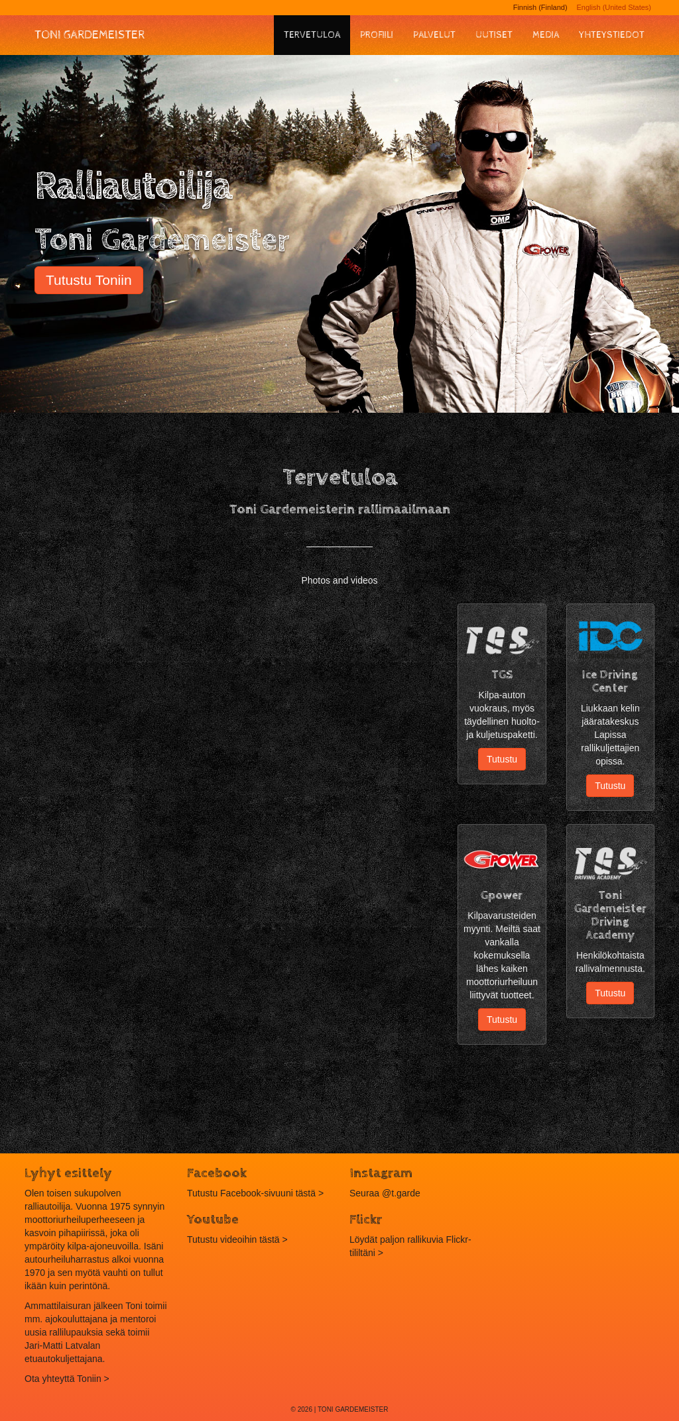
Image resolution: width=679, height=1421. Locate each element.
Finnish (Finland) (540, 7)
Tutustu (502, 759)
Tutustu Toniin (89, 280)
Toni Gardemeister (89, 35)
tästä (269, 1239)
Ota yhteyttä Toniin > (67, 1378)
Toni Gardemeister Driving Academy (610, 915)
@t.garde (401, 1193)
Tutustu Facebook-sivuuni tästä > (255, 1193)
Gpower (502, 895)
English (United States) (614, 7)
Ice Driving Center (610, 681)
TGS (502, 675)
